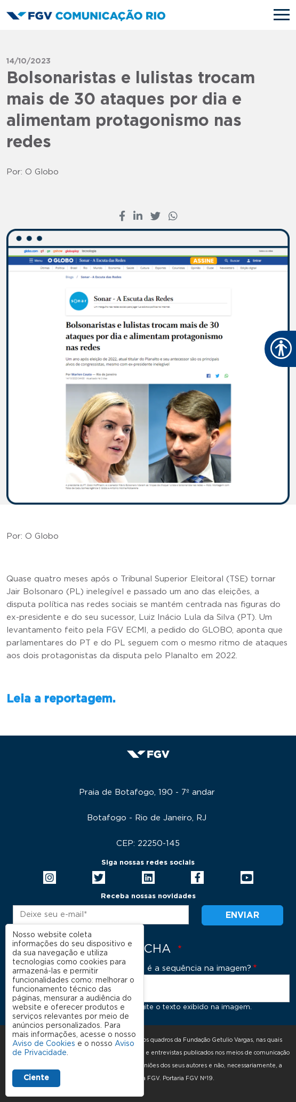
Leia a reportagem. (61, 699)
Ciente (36, 1078)
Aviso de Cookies (43, 1044)
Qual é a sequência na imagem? (188, 968)
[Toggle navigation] (282, 14)
